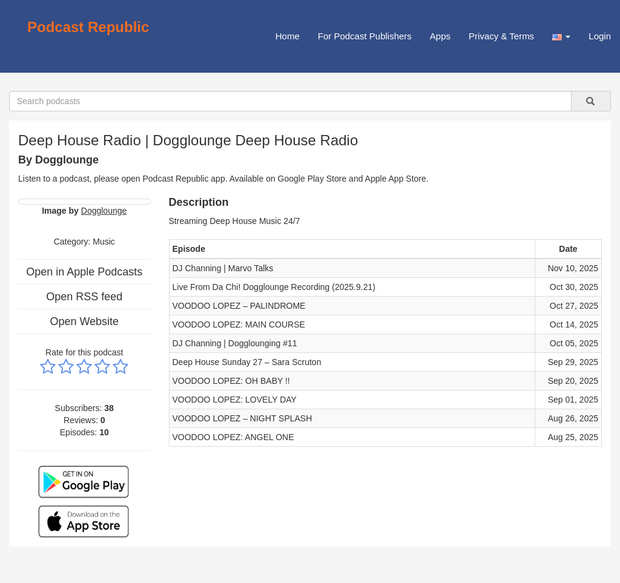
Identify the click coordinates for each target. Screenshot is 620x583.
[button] (561, 36)
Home (287, 36)
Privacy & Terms (501, 36)
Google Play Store (312, 178)
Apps (440, 36)
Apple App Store (395, 178)
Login (600, 36)
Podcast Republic (88, 27)
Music (104, 241)
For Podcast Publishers (365, 36)
